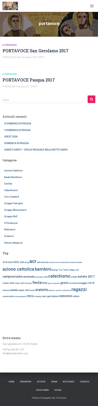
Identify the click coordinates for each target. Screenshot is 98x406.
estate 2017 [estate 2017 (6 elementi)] (86, 276)
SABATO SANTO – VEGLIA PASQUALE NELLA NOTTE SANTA (36, 149)
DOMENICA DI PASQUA (16, 143)
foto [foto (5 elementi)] (44, 283)
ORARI (54, 382)
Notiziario (9, 229)
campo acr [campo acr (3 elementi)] (73, 270)
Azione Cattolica (13, 170)
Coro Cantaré (11, 196)
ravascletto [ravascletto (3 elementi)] (8, 296)
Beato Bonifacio (13, 177)
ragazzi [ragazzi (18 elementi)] (79, 289)
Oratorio (9, 236)
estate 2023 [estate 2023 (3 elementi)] (8, 283)
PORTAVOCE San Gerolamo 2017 (35, 51)
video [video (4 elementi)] (76, 296)
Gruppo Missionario (15, 210)
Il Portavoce (10, 45)
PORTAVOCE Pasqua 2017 (29, 80)
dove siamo (42, 390)
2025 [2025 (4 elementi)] (16, 262)
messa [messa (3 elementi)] (6, 290)
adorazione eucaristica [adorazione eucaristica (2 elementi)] (59, 262)
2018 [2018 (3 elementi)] (5, 262)
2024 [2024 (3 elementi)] (10, 262)
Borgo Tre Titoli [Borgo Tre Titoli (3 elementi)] (60, 270)
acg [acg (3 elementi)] (27, 262)
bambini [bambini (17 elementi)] (43, 269)
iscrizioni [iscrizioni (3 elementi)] (73, 283)
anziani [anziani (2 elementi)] (72, 262)
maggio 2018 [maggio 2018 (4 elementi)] (86, 283)
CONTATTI (84, 382)
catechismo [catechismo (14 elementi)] (59, 276)
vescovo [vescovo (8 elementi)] (65, 296)
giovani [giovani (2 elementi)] (57, 283)
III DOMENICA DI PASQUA (17, 123)
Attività (41, 382)
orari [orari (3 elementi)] (32, 290)
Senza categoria (13, 242)
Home (11, 382)
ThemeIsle (60, 397)
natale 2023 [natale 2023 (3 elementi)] (24, 290)
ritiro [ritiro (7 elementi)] (30, 296)
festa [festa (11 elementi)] (37, 282)
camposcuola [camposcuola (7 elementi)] (12, 276)
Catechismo (11, 190)
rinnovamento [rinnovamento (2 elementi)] (20, 296)
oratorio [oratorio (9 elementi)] (41, 290)
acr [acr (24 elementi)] (32, 261)
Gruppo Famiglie (13, 203)
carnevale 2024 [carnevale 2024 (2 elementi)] (41, 277)
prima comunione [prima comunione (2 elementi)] (63, 290)
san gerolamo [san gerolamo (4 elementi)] (50, 296)
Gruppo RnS (10, 216)
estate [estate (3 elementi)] (74, 277)
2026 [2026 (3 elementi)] (22, 262)
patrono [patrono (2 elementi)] (52, 290)
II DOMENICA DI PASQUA (17, 130)
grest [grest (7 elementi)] (64, 283)
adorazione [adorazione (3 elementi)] (43, 262)
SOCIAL (58, 390)
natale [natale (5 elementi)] (14, 290)
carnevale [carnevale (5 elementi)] (28, 276)
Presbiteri (25, 382)
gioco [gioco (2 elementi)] (50, 283)
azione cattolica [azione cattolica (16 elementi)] (18, 269)
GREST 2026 (11, 136)
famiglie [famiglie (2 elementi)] (28, 283)
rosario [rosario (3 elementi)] (38, 296)
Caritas (8, 183)
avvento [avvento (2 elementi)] (79, 262)
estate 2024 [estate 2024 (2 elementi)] (19, 283)
